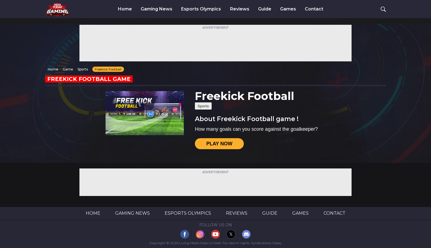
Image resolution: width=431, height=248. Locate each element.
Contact (314, 9)
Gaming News (156, 9)
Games (288, 9)
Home (125, 9)
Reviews (239, 9)
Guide (264, 9)
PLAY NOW (219, 143)
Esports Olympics (201, 9)
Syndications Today (266, 243)
